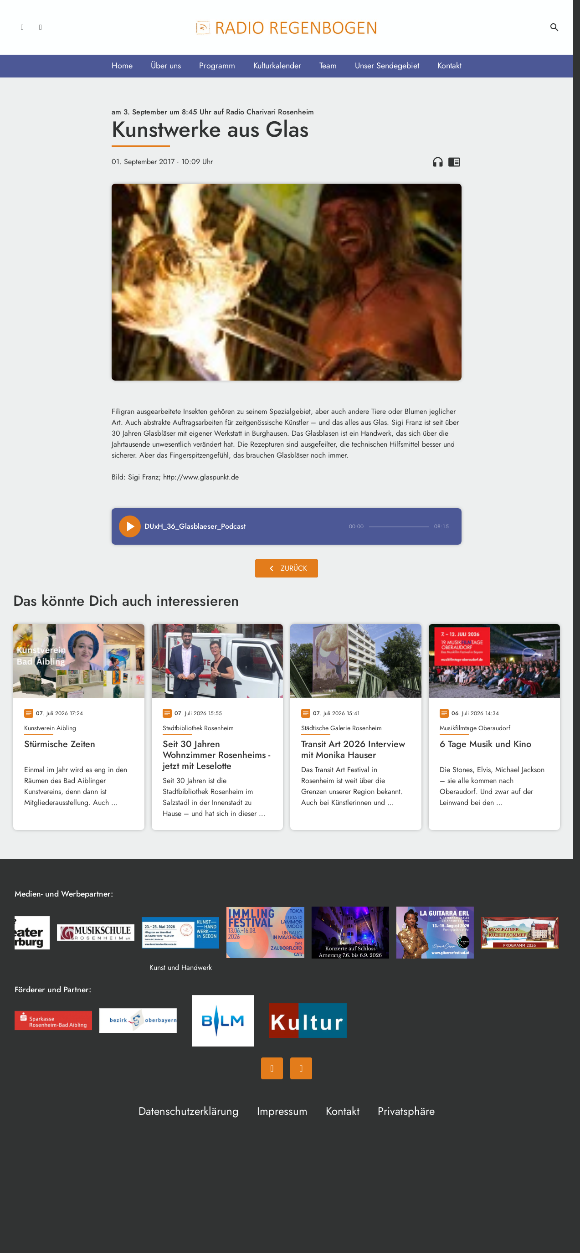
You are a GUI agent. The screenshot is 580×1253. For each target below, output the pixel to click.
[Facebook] (22, 27)
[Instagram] (40, 27)
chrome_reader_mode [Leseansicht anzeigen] (454, 161)
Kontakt (449, 66)
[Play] (130, 526)
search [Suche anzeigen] (554, 27)
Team (328, 66)
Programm (217, 66)
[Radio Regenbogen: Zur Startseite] (286, 27)
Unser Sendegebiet (387, 66)
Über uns (166, 66)
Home (122, 66)
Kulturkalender (277, 66)
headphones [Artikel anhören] (437, 161)
